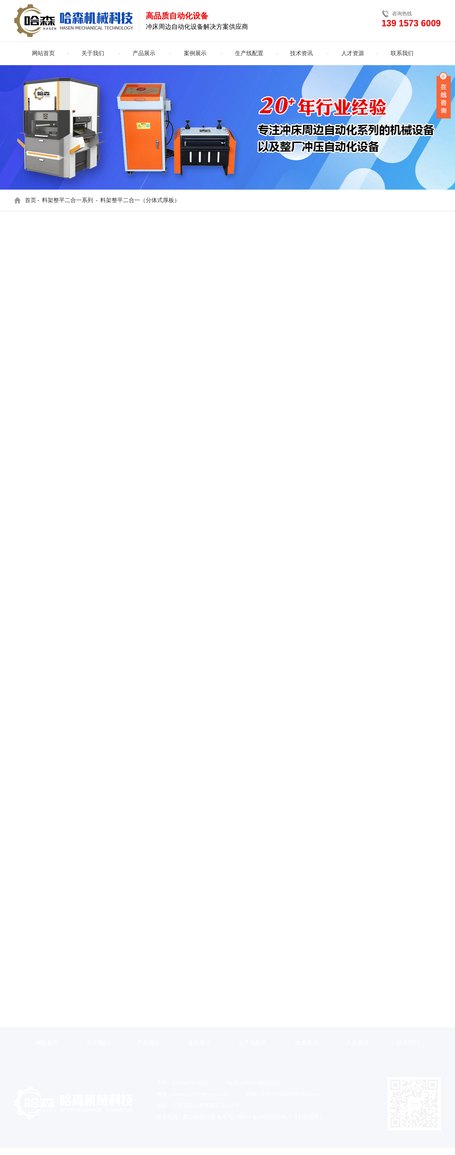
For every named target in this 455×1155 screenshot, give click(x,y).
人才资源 (352, 53)
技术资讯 (301, 53)
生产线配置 (249, 53)
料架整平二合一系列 (67, 200)
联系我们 (402, 53)
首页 (30, 200)
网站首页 (43, 53)
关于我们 (92, 53)
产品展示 (144, 53)
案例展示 (195, 53)
